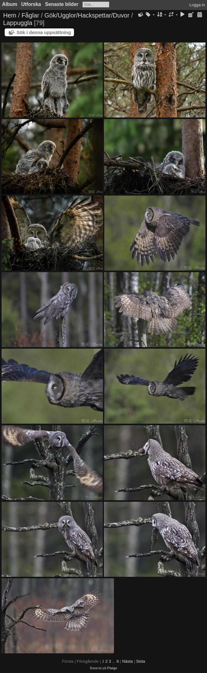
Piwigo (112, 668)
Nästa (127, 661)
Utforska (31, 4)
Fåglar (30, 15)
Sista (140, 661)
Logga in (197, 4)
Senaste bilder (61, 4)
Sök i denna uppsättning (44, 32)
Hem (9, 15)
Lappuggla (17, 22)
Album (9, 4)
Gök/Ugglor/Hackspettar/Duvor (86, 15)
